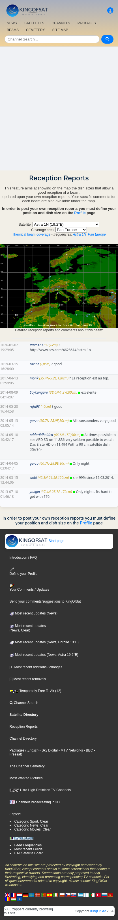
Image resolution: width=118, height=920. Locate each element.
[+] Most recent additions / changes (36, 667)
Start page (35, 541)
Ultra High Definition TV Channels (40, 790)
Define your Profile (24, 571)
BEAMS (13, 30)
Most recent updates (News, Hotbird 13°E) (44, 642)
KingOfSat (98, 911)
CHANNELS (61, 23)
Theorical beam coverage (31, 234)
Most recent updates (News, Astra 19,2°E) (44, 655)
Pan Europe (97, 234)
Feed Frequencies (28, 845)
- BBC (88, 750)
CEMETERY (35, 30)
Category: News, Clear (31, 825)
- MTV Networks (70, 750)
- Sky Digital (47, 750)
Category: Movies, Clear (32, 829)
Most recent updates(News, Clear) (28, 628)
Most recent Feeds (28, 849)
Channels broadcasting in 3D (35, 802)
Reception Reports (24, 727)
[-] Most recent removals (28, 679)
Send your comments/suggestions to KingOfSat (45, 601)
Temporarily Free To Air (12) (35, 691)
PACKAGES (87, 23)
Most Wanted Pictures (26, 778)
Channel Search (24, 703)
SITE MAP (60, 30)
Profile (79, 213)
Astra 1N (79, 234)
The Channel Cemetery (27, 766)
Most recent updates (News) (33, 613)
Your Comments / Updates (29, 588)
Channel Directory (23, 738)
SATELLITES (34, 23)
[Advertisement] (59, 109)
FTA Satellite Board (29, 853)
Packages (17, 750)
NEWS (12, 23)
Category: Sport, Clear (31, 821)
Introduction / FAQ (23, 558)
